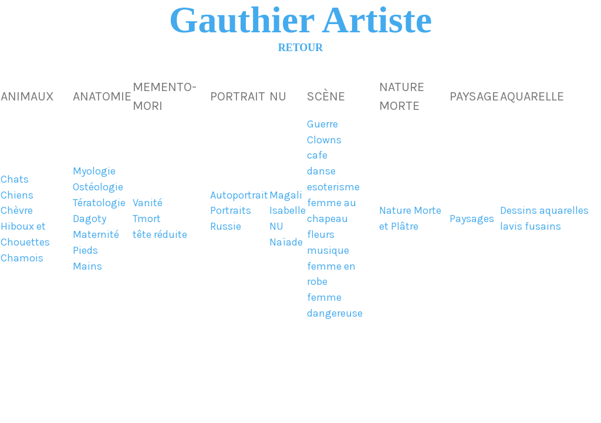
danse (321, 171)
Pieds (85, 250)
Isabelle (287, 210)
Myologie (94, 171)
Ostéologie (98, 187)
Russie (225, 226)
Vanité (148, 203)
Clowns (324, 140)
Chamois (22, 258)
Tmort (147, 219)
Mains (87, 266)
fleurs (321, 235)
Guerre (322, 124)
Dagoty (89, 219)
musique (328, 250)
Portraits (230, 210)
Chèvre (17, 210)
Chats (15, 179)
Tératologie (99, 203)
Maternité (96, 235)
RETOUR (300, 47)
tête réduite (160, 235)
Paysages (472, 219)
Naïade (286, 242)
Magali (285, 195)
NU (276, 226)
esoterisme (333, 187)
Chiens (17, 195)
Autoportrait (239, 195)
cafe (317, 155)
